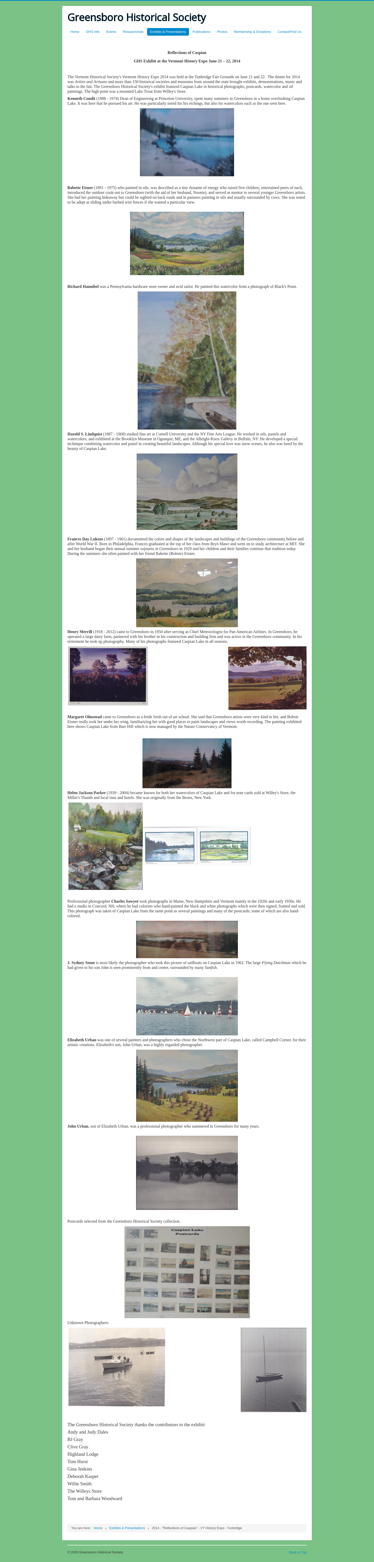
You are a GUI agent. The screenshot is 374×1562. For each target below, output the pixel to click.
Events (111, 32)
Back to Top (298, 1552)
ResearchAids (133, 32)
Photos (222, 32)
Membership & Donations (252, 32)
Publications (201, 32)
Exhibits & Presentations (168, 32)
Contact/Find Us (289, 32)
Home (74, 32)
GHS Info (92, 32)
